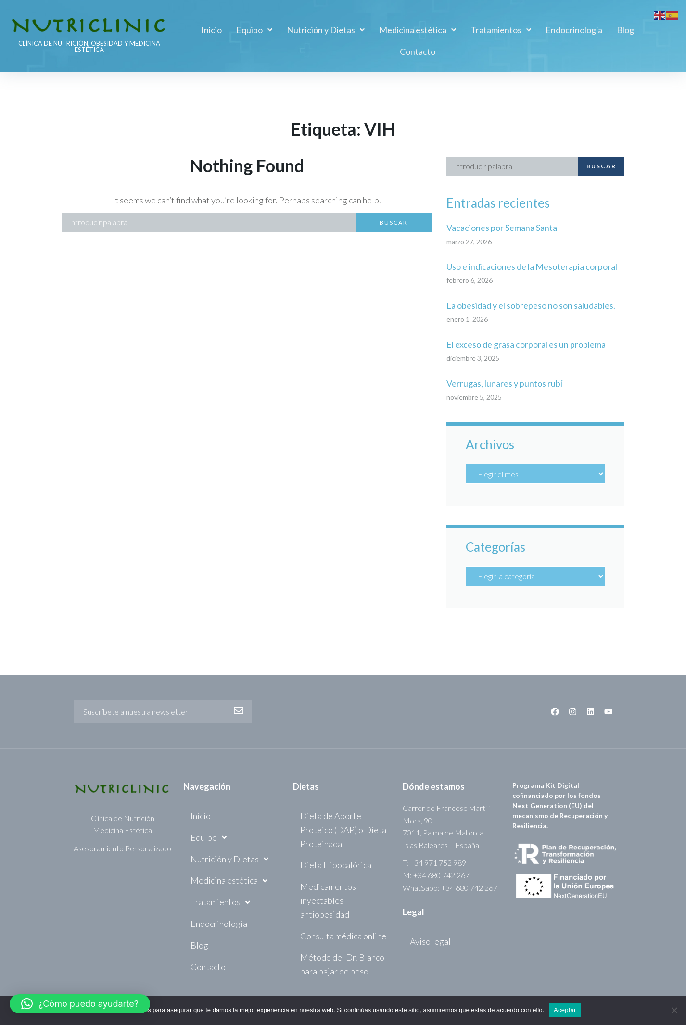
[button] (80, 1003)
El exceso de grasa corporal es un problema (526, 344)
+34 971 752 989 (438, 862)
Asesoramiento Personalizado (122, 848)
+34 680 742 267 (441, 875)
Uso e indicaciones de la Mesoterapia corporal (531, 266)
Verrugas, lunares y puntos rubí (504, 383)
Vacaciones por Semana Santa (501, 227)
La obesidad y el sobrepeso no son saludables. (530, 305)
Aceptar (565, 1009)
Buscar (393, 222)
